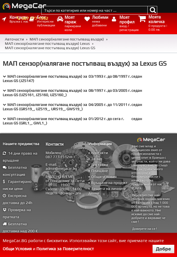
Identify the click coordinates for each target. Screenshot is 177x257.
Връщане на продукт (109, 182)
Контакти (99, 153)
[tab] (88, 78)
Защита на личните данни (107, 190)
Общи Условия (17, 248)
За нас (97, 158)
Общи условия (104, 176)
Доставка (99, 164)
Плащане (99, 170)
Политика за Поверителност (65, 248)
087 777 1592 (34, 18)
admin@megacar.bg (61, 169)
